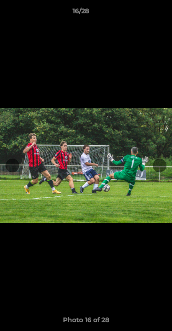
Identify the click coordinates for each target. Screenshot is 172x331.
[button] (138, 13)
